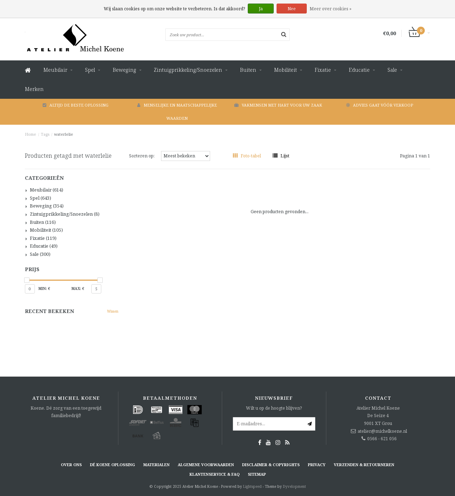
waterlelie (63, 134)
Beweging (124, 69)
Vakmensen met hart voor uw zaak (278, 105)
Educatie (359, 69)
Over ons (71, 464)
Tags (45, 134)
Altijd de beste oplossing (75, 105)
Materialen (156, 464)
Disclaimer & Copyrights (271, 464)
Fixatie (323, 69)
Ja (261, 9)
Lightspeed (252, 486)
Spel (90, 69)
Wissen (112, 311)
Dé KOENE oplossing (112, 464)
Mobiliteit (285, 69)
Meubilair (55, 69)
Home (30, 134)
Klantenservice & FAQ (214, 474)
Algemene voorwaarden (206, 464)
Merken (34, 89)
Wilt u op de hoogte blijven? (274, 408)
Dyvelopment (294, 486)
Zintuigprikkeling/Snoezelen (188, 69)
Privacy (317, 464)
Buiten (248, 69)
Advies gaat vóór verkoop (379, 105)
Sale (392, 69)
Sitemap (257, 474)
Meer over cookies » (331, 9)
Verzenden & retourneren (364, 464)
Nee (292, 9)
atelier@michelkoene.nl (382, 431)
